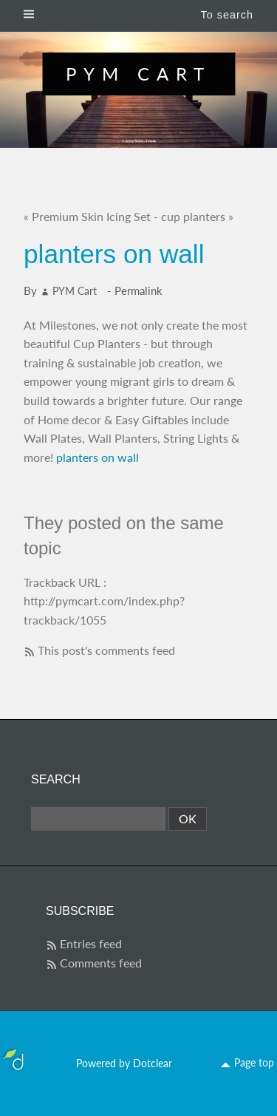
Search (56, 779)
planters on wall (97, 457)
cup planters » (197, 216)
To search (227, 15)
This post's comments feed (106, 650)
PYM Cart (138, 73)
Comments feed (101, 963)
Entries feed (91, 943)
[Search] (98, 819)
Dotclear (152, 1063)
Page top (254, 1062)
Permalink (138, 290)
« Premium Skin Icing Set (87, 216)
